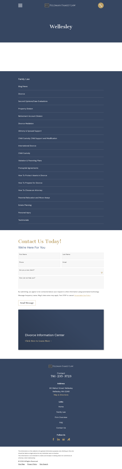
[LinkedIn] (58, 439)
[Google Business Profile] (63, 439)
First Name (23, 254)
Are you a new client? (26, 270)
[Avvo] (68, 439)
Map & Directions (61, 395)
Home (61, 406)
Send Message (27, 303)
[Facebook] (53, 439)
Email (64, 262)
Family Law (61, 412)
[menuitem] (61, 86)
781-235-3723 (61, 376)
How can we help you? (27, 278)
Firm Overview (61, 417)
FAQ (61, 422)
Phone (21, 262)
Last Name (66, 254)
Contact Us (61, 428)
